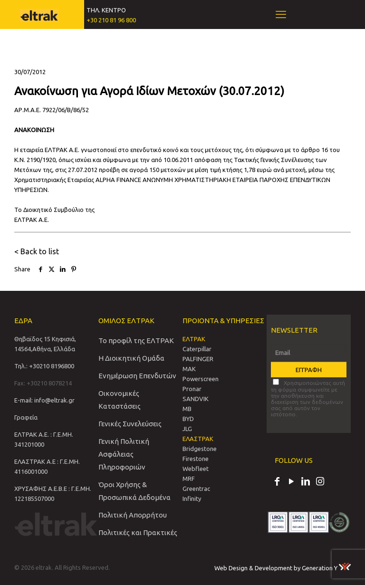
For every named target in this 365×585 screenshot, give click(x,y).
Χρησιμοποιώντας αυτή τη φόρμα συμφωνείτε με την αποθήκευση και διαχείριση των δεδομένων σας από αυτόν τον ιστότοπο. (308, 398)
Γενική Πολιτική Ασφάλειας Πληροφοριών (123, 454)
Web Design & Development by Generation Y (282, 568)
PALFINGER (197, 358)
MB (187, 408)
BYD (188, 418)
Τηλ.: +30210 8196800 (44, 366)
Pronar (192, 388)
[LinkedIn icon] (305, 482)
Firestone (195, 458)
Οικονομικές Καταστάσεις (119, 399)
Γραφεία (26, 417)
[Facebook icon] (277, 482)
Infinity (191, 498)
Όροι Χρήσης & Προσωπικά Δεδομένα (134, 490)
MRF (188, 478)
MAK (189, 368)
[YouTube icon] (291, 482)
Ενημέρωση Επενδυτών (137, 376)
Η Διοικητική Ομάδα (131, 358)
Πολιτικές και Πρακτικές (137, 532)
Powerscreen (200, 378)
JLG (187, 428)
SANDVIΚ (195, 398)
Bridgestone (199, 448)
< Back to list (36, 251)
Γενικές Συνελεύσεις (130, 424)
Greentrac (196, 488)
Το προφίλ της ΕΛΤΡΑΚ (136, 340)
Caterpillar (196, 348)
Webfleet (195, 468)
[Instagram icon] (320, 482)
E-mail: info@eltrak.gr (44, 400)
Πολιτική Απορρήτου (132, 515)
